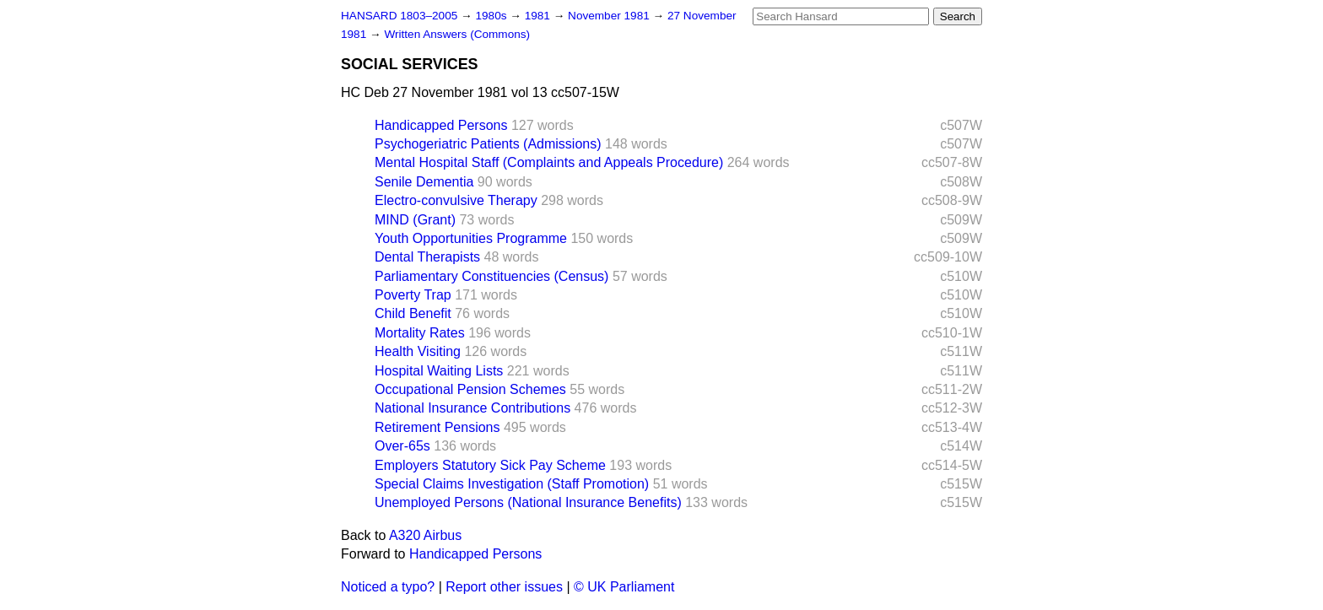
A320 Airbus (425, 535)
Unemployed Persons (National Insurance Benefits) (528, 502)
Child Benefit (413, 313)
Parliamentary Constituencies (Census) (491, 276)
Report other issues (504, 587)
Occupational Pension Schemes (470, 389)
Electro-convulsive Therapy (456, 200)
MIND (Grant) (415, 220)
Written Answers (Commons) (457, 34)
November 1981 (610, 15)
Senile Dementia (424, 182)
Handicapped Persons (441, 125)
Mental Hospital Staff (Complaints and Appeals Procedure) (549, 162)
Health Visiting (418, 351)
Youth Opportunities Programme (471, 238)
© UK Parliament (624, 587)
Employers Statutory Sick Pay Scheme (490, 465)
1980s (492, 15)
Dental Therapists (427, 257)
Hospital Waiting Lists (439, 371)
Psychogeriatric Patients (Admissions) (488, 144)
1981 (539, 15)
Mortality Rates (420, 333)
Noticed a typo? (388, 587)
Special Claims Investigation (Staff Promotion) (512, 484)
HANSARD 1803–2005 (399, 15)
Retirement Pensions (437, 427)
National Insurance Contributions (472, 408)
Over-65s (402, 446)
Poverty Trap (413, 295)
